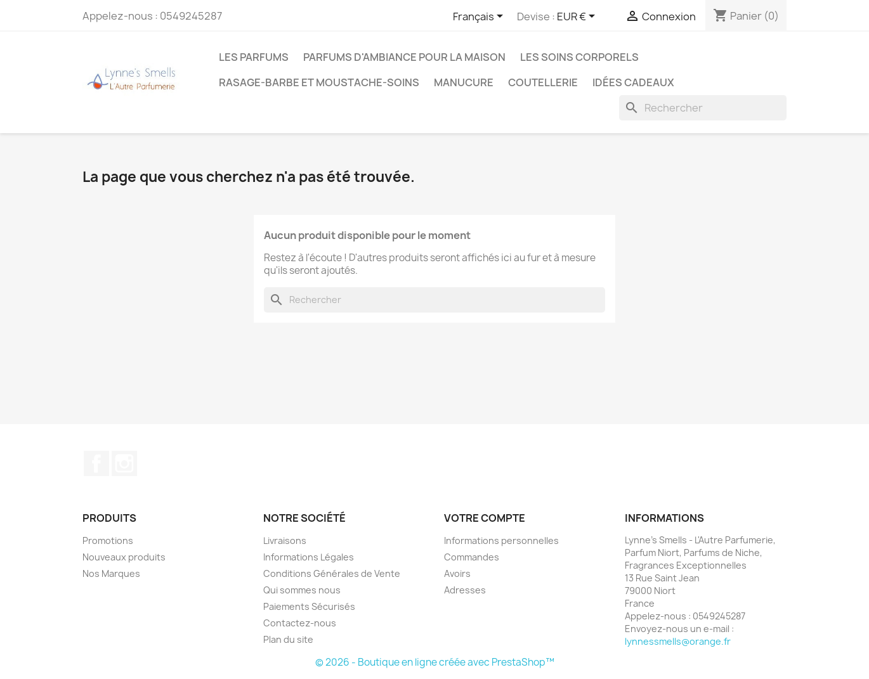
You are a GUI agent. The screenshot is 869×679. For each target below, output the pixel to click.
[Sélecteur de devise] (578, 17)
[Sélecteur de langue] (480, 17)
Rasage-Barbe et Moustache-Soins (319, 82)
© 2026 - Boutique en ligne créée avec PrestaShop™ (434, 662)
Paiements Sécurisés (309, 606)
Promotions (107, 540)
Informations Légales (308, 557)
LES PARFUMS (254, 57)
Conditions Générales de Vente (331, 573)
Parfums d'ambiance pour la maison (404, 57)
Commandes (471, 557)
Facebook (96, 463)
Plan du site (288, 639)
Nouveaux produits (124, 557)
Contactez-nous (299, 623)
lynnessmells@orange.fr (678, 641)
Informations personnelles (501, 540)
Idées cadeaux (633, 82)
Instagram (124, 463)
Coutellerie (543, 82)
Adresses (465, 590)
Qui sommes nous (302, 590)
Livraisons (284, 540)
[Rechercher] (703, 107)
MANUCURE (463, 82)
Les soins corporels (579, 57)
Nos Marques (111, 573)
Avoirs (457, 573)
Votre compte (484, 518)
